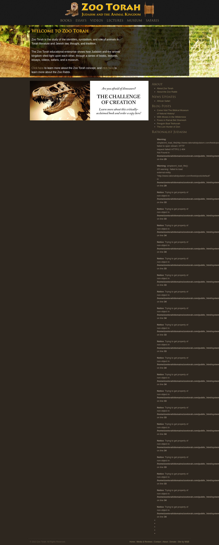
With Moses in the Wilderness (171, 117)
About (165, 542)
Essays (80, 20)
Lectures (115, 20)
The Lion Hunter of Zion (168, 126)
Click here (38, 68)
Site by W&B (183, 542)
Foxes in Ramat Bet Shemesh (171, 120)
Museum (134, 20)
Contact (157, 542)
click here (108, 68)
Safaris (152, 20)
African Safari (163, 101)
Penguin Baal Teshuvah (168, 123)
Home (132, 542)
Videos (96, 20)
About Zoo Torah (165, 88)
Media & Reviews (144, 542)
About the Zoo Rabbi (167, 91)
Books (66, 20)
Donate (173, 542)
